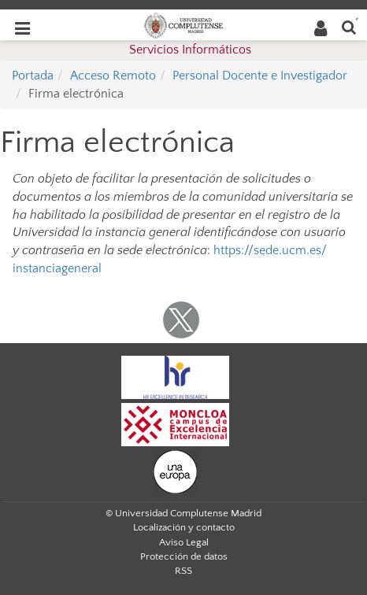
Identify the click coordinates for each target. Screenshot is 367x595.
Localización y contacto (184, 527)
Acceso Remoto (113, 75)
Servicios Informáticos (190, 49)
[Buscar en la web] (349, 26)
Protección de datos (184, 556)
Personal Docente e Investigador (259, 75)
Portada (33, 75)
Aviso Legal (184, 542)
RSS (183, 570)
